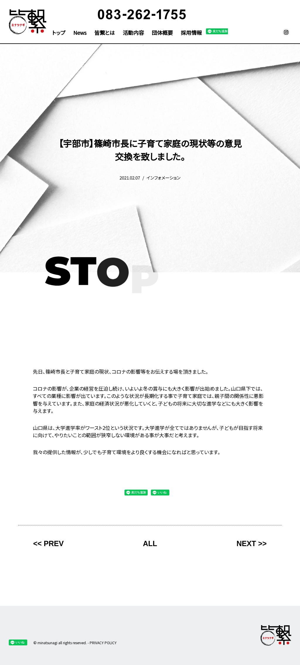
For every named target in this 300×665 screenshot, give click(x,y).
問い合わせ (267, 15)
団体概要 (162, 33)
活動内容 (133, 33)
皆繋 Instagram (286, 32)
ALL (150, 543)
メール (277, 32)
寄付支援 (215, 15)
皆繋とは (104, 33)
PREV (54, 543)
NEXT (246, 543)
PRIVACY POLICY (103, 642)
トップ (58, 33)
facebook (268, 32)
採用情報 (191, 33)
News (79, 33)
